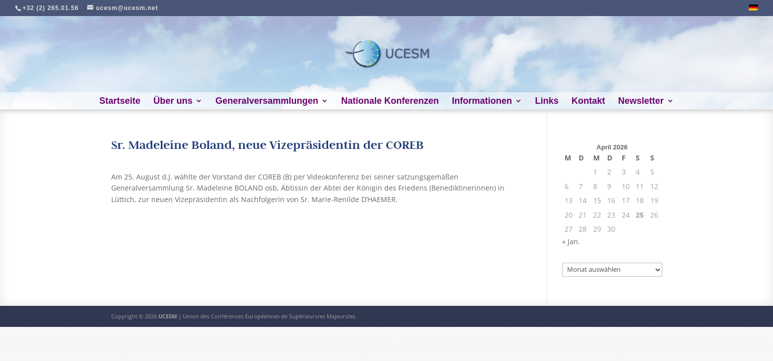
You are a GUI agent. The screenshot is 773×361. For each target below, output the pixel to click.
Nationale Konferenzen (390, 101)
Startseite (119, 101)
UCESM (167, 316)
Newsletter (641, 101)
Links (547, 101)
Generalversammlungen (266, 101)
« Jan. (571, 241)
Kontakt (588, 101)
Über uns (172, 101)
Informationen (482, 101)
